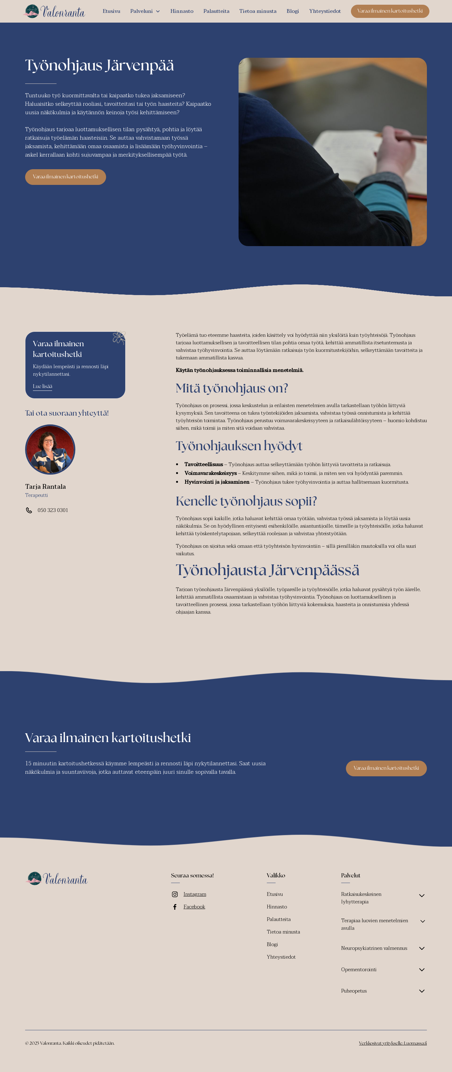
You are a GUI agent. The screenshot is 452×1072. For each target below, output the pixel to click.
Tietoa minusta (258, 11)
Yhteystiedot (325, 11)
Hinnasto (181, 11)
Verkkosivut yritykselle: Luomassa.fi (393, 1043)
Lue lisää (42, 386)
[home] (54, 11)
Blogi (293, 11)
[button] (145, 11)
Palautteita (216, 11)
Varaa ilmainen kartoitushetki (390, 11)
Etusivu (111, 11)
